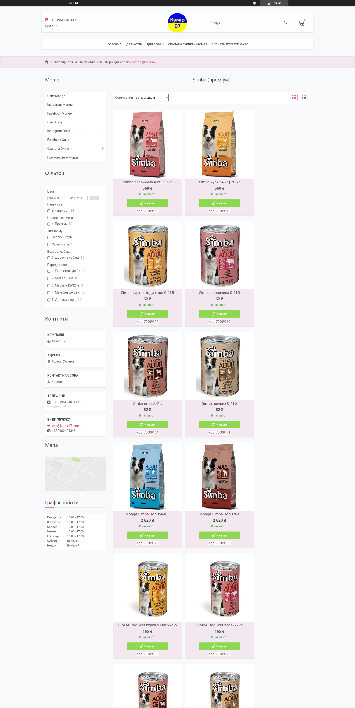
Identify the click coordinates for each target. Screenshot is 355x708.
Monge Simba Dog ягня (211, 406)
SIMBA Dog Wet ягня (211, 517)
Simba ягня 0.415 (211, 294)
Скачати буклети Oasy (230, 44)
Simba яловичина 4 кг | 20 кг (145, 182)
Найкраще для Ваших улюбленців (76, 62)
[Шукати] (285, 23)
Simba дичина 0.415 (278, 294)
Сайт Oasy (54, 122)
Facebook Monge (59, 113)
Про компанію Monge (63, 157)
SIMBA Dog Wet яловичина (145, 517)
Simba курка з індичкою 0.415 (278, 182)
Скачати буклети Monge (187, 44)
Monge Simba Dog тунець (145, 406)
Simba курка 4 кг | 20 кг (211, 182)
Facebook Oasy (58, 140)
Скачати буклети (59, 148)
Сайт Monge (56, 96)
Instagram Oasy (58, 131)
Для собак (154, 44)
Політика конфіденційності (202, 703)
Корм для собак (117, 62)
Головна (115, 44)
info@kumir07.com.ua (67, 426)
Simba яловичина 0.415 (144, 294)
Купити (147, 203)
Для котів (134, 44)
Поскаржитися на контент (165, 703)
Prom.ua (199, 699)
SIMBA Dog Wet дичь (278, 517)
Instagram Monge (60, 104)
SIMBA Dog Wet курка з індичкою (278, 406)
